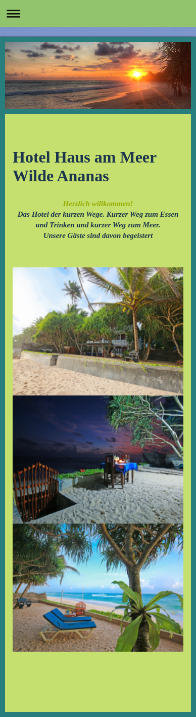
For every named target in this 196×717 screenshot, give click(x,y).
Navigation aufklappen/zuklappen (98, 13)
